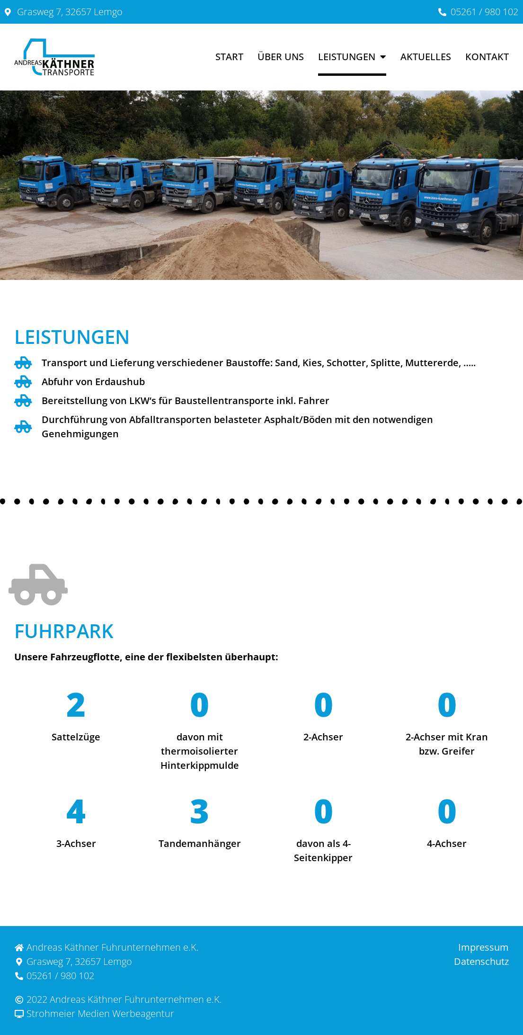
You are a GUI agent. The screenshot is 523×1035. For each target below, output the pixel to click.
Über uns (280, 56)
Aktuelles (425, 56)
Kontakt (487, 56)
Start (229, 56)
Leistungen (352, 56)
